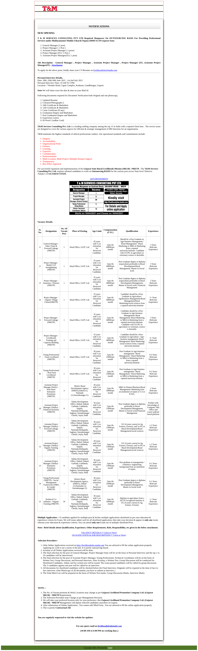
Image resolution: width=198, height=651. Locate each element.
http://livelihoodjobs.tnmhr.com (90, 545)
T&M (110, 648)
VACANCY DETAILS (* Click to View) (99, 532)
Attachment (57, 65)
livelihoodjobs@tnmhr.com (105, 70)
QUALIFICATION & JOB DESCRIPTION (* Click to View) (99, 535)
